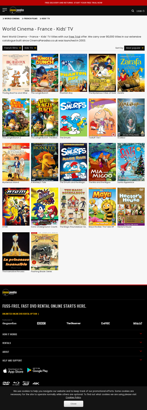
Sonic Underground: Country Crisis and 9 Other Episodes (58, 226)
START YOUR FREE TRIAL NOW (73, 2)
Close (73, 403)
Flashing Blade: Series (41, 271)
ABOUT (72, 351)
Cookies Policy (73, 397)
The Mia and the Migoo (99, 182)
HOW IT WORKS (72, 334)
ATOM (5, 226)
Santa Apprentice (125, 182)
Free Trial (74, 36)
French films (30, 18)
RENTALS (72, 343)
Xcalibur (121, 137)
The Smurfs (65, 137)
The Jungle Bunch (39, 93)
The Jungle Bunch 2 (11, 137)
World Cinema (12, 18)
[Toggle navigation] (5, 9)
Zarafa (120, 93)
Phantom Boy (66, 93)
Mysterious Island (10, 182)
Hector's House (124, 226)
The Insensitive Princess (13, 271)
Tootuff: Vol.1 (94, 137)
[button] (132, 11)
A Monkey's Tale (38, 182)
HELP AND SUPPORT (72, 360)
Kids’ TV (46, 18)
